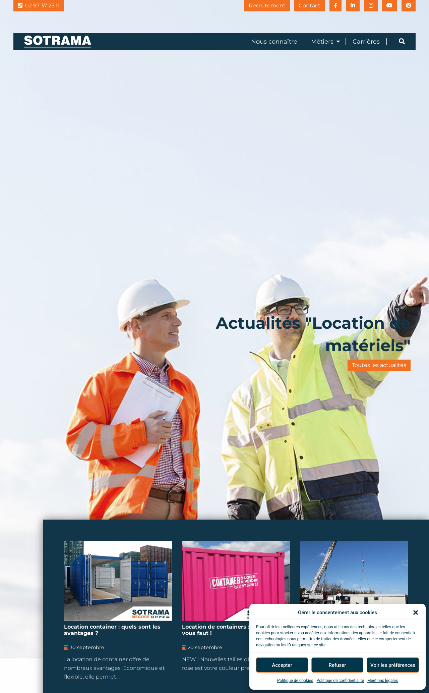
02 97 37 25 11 (39, 5)
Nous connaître (274, 42)
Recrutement (262, 5)
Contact (306, 5)
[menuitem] (270, 41)
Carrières (366, 42)
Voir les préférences (392, 665)
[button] (415, 612)
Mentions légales (382, 680)
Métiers (322, 42)
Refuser (337, 665)
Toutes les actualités (379, 365)
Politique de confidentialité (340, 680)
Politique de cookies (295, 680)
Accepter (282, 665)
